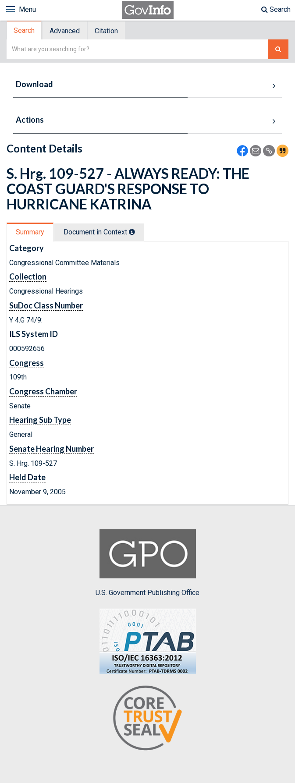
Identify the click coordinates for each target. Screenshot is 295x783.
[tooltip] (132, 231)
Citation (106, 31)
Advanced (65, 31)
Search (276, 9)
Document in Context (99, 232)
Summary (30, 232)
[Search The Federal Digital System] (278, 49)
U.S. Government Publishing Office (147, 563)
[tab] (25, 30)
